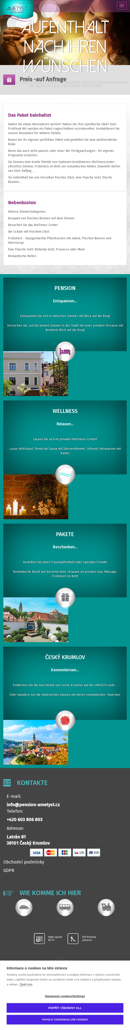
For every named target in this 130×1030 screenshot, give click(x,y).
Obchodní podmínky (23, 862)
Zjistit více (26, 984)
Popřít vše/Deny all (65, 1008)
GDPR (8, 870)
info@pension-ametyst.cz (33, 804)
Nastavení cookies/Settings (65, 996)
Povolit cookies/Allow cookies (65, 1019)
